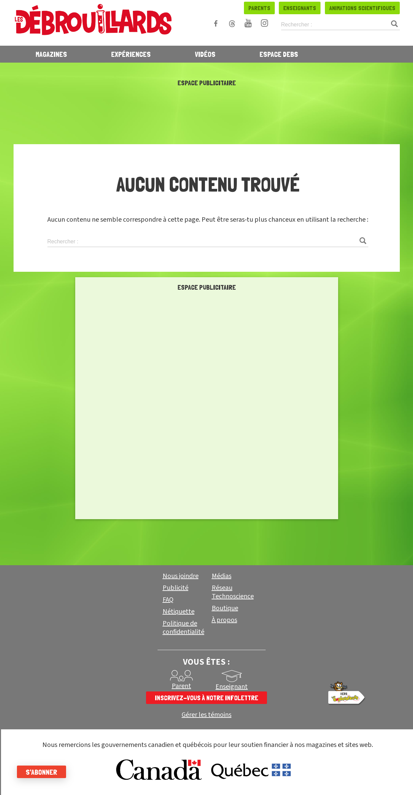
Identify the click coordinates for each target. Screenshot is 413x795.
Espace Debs (279, 54)
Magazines (51, 54)
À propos (224, 620)
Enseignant (231, 686)
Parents (259, 8)
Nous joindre (181, 576)
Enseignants (299, 8)
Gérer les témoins (206, 715)
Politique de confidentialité (183, 628)
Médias (221, 576)
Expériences (131, 54)
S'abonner (41, 772)
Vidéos (205, 54)
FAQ (168, 599)
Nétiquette (178, 611)
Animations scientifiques (362, 8)
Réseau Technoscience (233, 592)
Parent (181, 686)
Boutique (225, 608)
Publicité (175, 588)
